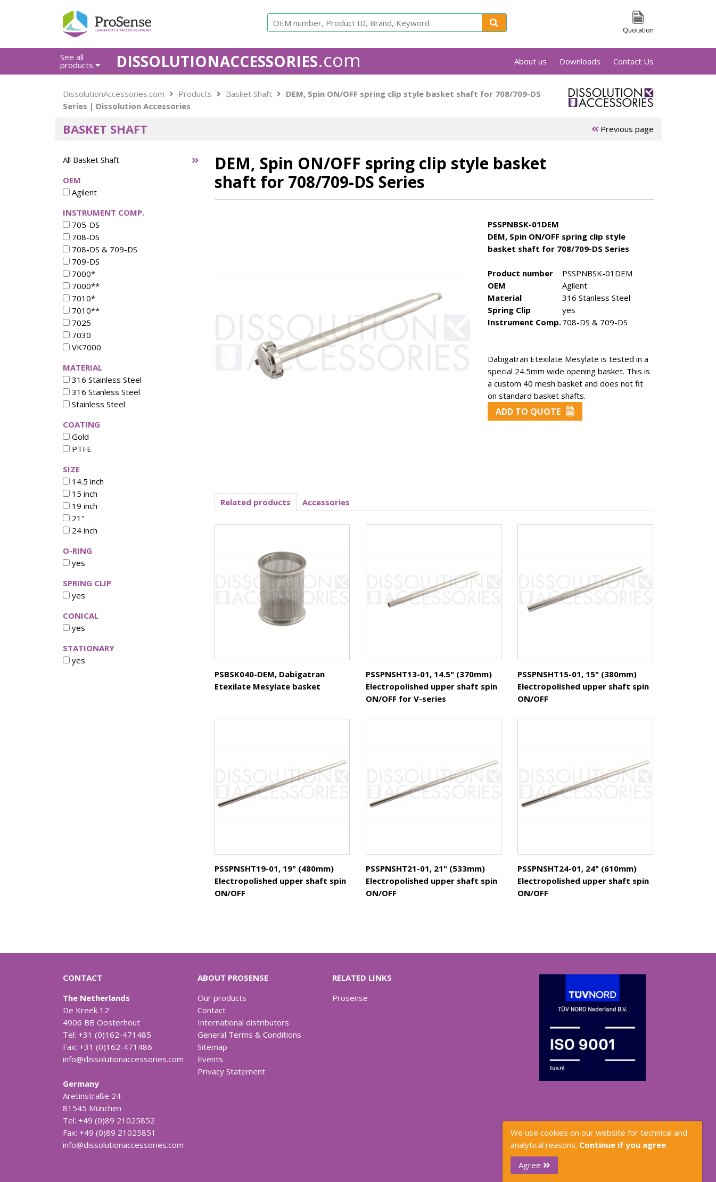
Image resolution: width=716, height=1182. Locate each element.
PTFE (77, 449)
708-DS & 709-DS (100, 249)
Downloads (579, 61)
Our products (221, 997)
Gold (76, 436)
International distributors (243, 1022)
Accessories (326, 502)
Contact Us (633, 61)
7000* (79, 273)
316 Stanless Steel (101, 392)
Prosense (350, 997)
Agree (534, 1165)
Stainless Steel (94, 404)
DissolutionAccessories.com (113, 93)
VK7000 (82, 347)
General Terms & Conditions (249, 1034)
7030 (77, 335)
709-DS (81, 261)
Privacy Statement (231, 1071)
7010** (81, 310)
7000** (81, 286)
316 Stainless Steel (102, 379)
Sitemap (212, 1046)
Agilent (80, 192)
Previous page (622, 129)
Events (210, 1059)
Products (195, 93)
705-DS (81, 224)
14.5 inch (83, 481)
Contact (211, 1010)
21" (74, 518)
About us (530, 61)
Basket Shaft (249, 93)
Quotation (638, 30)
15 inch (80, 493)
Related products (255, 502)
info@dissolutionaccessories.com (123, 1059)
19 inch (80, 505)
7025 (77, 322)
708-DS (81, 237)
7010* (79, 298)
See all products (80, 61)
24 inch (80, 530)
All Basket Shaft (91, 159)
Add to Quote (535, 411)
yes (74, 562)
